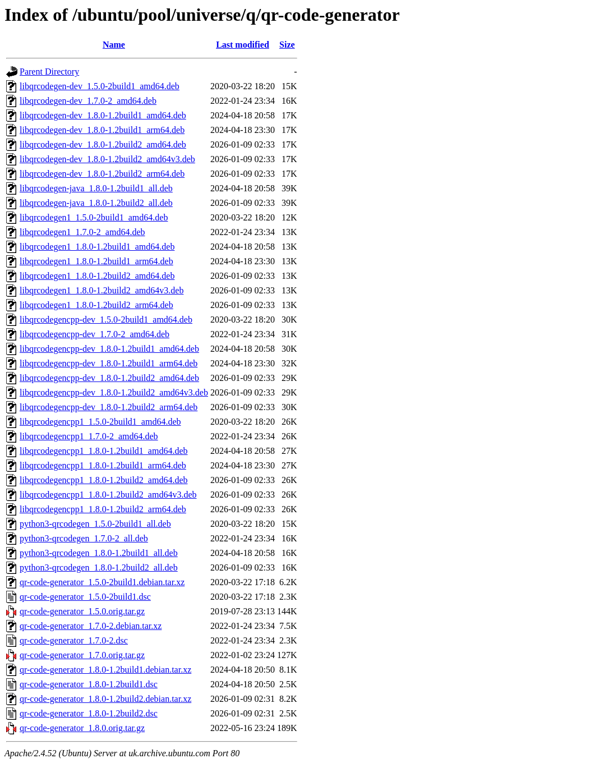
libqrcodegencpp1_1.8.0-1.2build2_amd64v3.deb (108, 494)
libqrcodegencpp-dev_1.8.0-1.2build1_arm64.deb (108, 363)
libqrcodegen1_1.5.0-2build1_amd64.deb (94, 217)
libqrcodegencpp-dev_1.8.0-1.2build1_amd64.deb (109, 348)
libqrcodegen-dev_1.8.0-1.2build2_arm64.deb (102, 173)
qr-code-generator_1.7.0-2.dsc (74, 640)
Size (287, 44)
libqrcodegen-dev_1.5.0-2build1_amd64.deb (99, 86)
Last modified (242, 44)
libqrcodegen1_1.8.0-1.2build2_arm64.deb (96, 305)
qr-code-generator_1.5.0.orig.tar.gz (82, 611)
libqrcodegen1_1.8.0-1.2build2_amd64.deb (97, 276)
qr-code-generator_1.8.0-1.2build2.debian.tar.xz (105, 699)
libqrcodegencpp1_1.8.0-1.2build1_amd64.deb (104, 451)
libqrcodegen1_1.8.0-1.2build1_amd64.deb (97, 246)
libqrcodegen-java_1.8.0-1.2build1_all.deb (96, 188)
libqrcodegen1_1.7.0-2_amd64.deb (82, 232)
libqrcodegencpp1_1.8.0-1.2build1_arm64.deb (103, 465)
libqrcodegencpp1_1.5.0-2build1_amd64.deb (100, 421)
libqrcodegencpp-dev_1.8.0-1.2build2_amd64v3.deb (114, 392)
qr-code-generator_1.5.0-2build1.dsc (85, 596)
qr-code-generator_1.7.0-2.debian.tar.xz (91, 626)
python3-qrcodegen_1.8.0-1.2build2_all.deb (99, 567)
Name (114, 44)
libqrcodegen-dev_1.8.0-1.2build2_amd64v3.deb (107, 159)
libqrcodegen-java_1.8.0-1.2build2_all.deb (96, 203)
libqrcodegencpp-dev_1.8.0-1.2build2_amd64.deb (109, 378)
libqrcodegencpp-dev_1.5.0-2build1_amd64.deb (106, 319)
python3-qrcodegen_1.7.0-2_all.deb (84, 538)
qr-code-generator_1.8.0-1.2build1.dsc (89, 684)
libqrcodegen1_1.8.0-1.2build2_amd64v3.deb (101, 290)
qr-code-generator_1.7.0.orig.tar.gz (82, 655)
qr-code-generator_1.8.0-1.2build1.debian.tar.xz (105, 669)
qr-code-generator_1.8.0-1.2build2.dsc (89, 713)
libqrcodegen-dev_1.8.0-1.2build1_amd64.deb (103, 115)
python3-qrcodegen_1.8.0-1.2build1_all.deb (99, 553)
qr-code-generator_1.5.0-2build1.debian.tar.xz (102, 582)
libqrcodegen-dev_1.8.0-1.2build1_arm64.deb (102, 130)
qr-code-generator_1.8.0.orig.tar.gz (82, 728)
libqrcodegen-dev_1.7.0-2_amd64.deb (88, 100)
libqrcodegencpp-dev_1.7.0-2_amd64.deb (94, 334)
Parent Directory (49, 71)
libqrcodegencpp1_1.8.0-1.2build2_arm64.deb (103, 509)
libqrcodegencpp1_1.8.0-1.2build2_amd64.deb (104, 480)
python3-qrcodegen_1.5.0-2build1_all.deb (95, 523)
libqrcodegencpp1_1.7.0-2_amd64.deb (89, 436)
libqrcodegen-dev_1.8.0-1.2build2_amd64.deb (103, 144)
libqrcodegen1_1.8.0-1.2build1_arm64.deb (96, 261)
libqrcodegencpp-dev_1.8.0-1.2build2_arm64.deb (108, 407)
